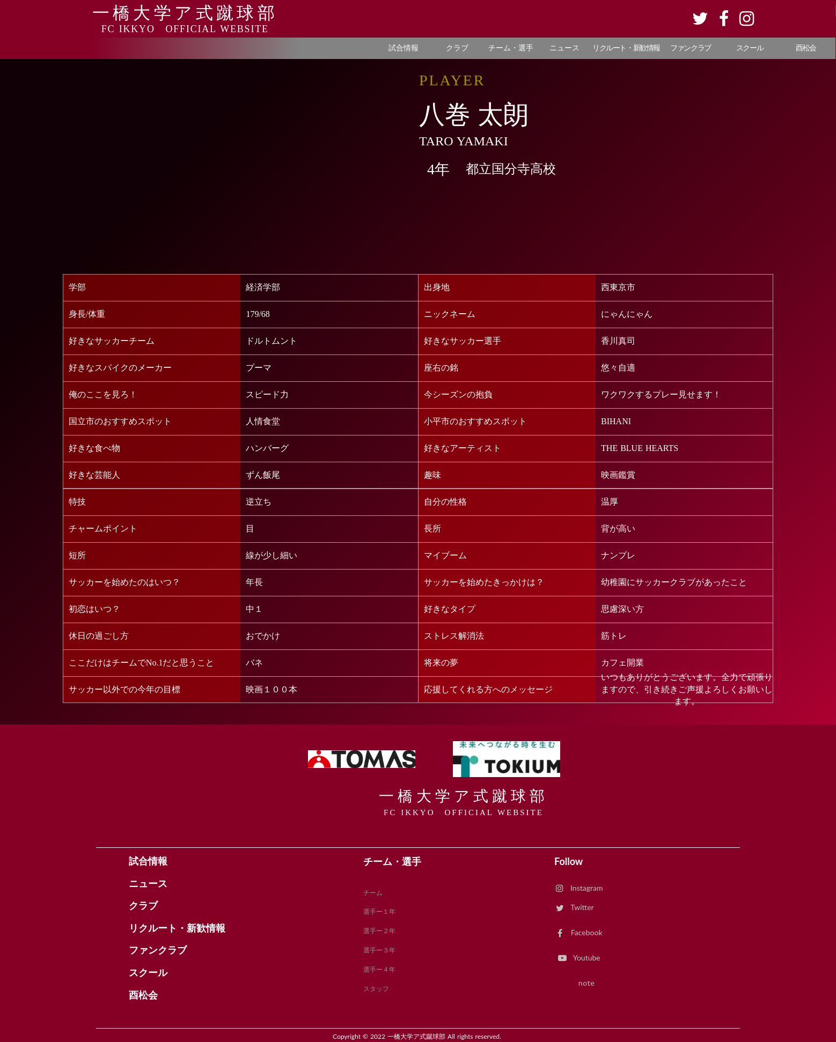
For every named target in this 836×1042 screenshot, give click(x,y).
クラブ (143, 905)
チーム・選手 (392, 861)
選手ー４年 (379, 969)
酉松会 (143, 995)
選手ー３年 (379, 950)
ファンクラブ (158, 950)
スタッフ (376, 989)
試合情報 (148, 861)
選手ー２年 (379, 931)
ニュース (148, 883)
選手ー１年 (379, 911)
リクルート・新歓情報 (177, 928)
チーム (373, 893)
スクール (148, 972)
